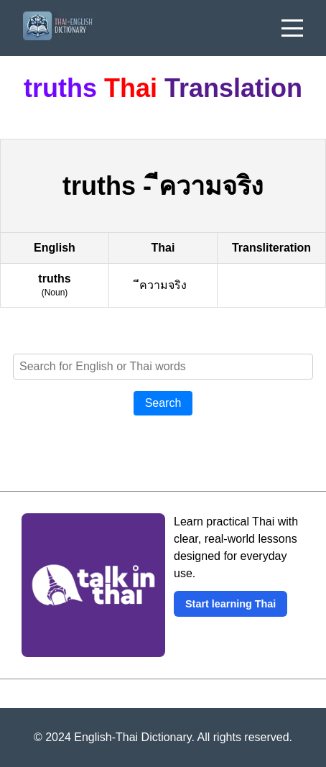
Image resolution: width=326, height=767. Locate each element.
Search (163, 403)
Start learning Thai (230, 604)
